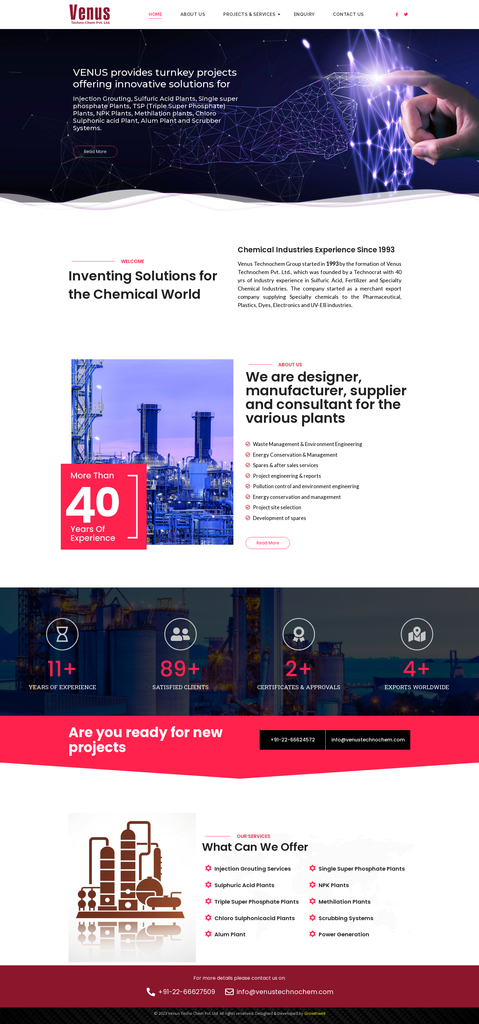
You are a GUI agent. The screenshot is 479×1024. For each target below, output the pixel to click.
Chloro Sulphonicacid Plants (254, 918)
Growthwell (314, 1013)
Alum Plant (230, 934)
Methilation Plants (345, 901)
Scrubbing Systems (346, 918)
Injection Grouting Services (252, 868)
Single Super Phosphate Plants (362, 868)
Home (155, 14)
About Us (193, 14)
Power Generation (344, 934)
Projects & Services (251, 14)
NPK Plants (334, 885)
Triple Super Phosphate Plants (256, 901)
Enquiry (304, 14)
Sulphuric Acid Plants (244, 885)
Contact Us (348, 14)
